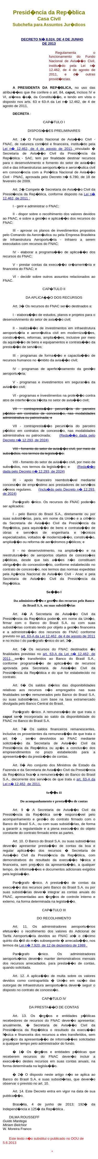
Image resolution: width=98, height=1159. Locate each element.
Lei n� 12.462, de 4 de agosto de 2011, (39, 149)
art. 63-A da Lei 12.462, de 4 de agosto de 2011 (58, 636)
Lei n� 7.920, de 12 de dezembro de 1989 (53, 945)
